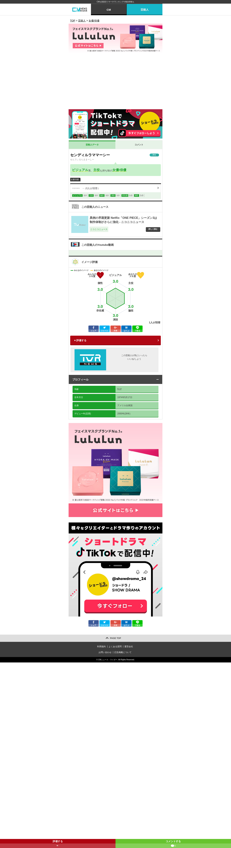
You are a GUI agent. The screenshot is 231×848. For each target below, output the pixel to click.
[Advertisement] (115, 82)
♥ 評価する (80, 340)
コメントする (173, 844)
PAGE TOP (115, 638)
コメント (139, 144)
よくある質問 (115, 646)
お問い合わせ (105, 652)
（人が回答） (86, 188)
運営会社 (128, 646)
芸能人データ (92, 144)
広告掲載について (123, 652)
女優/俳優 (119, 170)
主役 (96, 170)
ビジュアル (80, 170)
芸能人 (145, 9)
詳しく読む (153, 229)
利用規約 (101, 646)
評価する (58, 844)
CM (109, 9)
